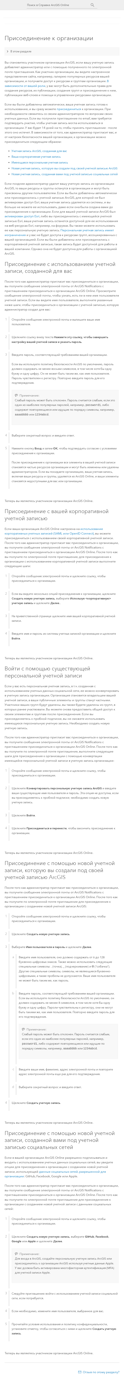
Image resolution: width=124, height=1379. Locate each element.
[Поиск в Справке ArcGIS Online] (59, 5)
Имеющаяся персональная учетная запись (39, 162)
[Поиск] (92, 5)
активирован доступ (22, 216)
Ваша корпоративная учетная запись (36, 156)
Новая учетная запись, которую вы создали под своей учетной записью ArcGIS (64, 168)
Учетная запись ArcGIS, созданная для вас (39, 151)
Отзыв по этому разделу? (101, 1372)
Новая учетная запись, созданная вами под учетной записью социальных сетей (64, 174)
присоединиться (69, 109)
